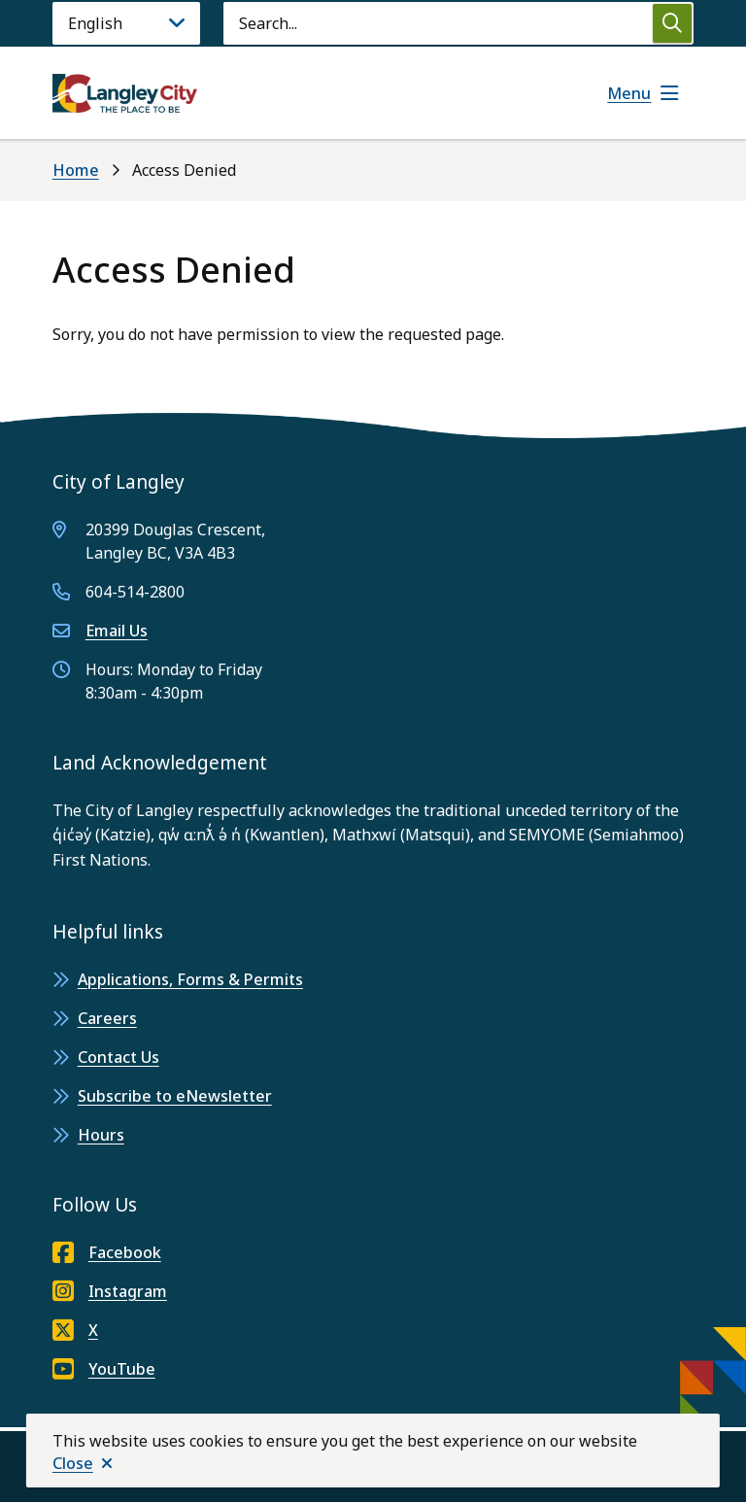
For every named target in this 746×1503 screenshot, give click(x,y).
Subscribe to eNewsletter (175, 1096)
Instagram (109, 1291)
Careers (107, 1018)
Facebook (106, 1252)
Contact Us (118, 1057)
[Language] (126, 23)
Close (72, 1463)
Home (75, 170)
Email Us (116, 630)
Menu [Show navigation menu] (629, 93)
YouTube (103, 1369)
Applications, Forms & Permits (190, 979)
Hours (101, 1134)
